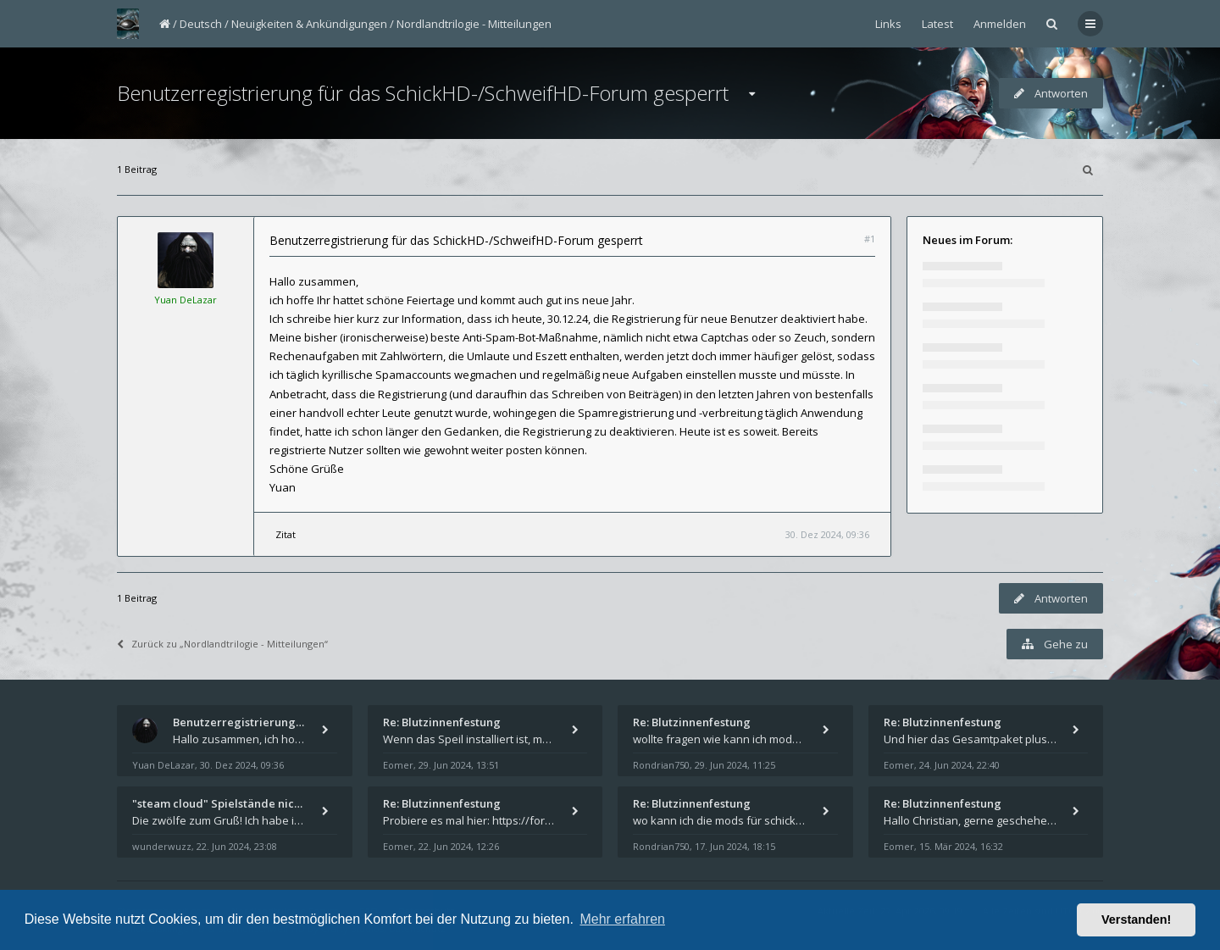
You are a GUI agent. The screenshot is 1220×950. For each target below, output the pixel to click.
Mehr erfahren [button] (622, 919)
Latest (937, 23)
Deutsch (201, 23)
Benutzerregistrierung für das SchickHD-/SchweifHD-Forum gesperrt (423, 93)
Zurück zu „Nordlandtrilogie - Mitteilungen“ (222, 643)
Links (888, 23)
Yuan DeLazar (185, 299)
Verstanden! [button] (1136, 919)
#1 (869, 238)
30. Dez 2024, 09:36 (827, 534)
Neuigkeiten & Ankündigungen (309, 23)
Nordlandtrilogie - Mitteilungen (474, 23)
